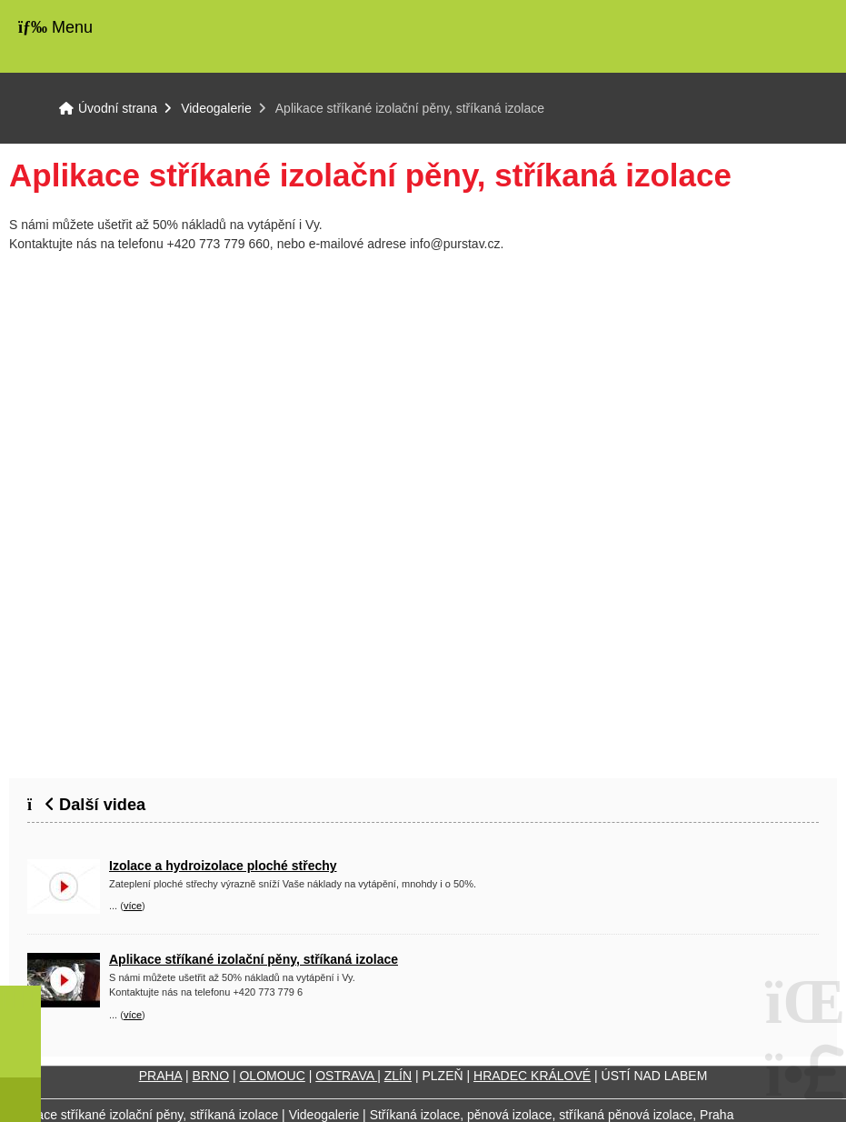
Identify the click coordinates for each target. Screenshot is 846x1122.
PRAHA (160, 1075)
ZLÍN (398, 1075)
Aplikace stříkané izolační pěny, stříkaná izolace (253, 959)
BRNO (211, 1075)
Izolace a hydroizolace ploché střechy (223, 865)
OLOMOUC (271, 1075)
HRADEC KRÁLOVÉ (532, 1075)
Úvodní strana (776, 36)
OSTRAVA (346, 1075)
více (133, 905)
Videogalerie (216, 108)
